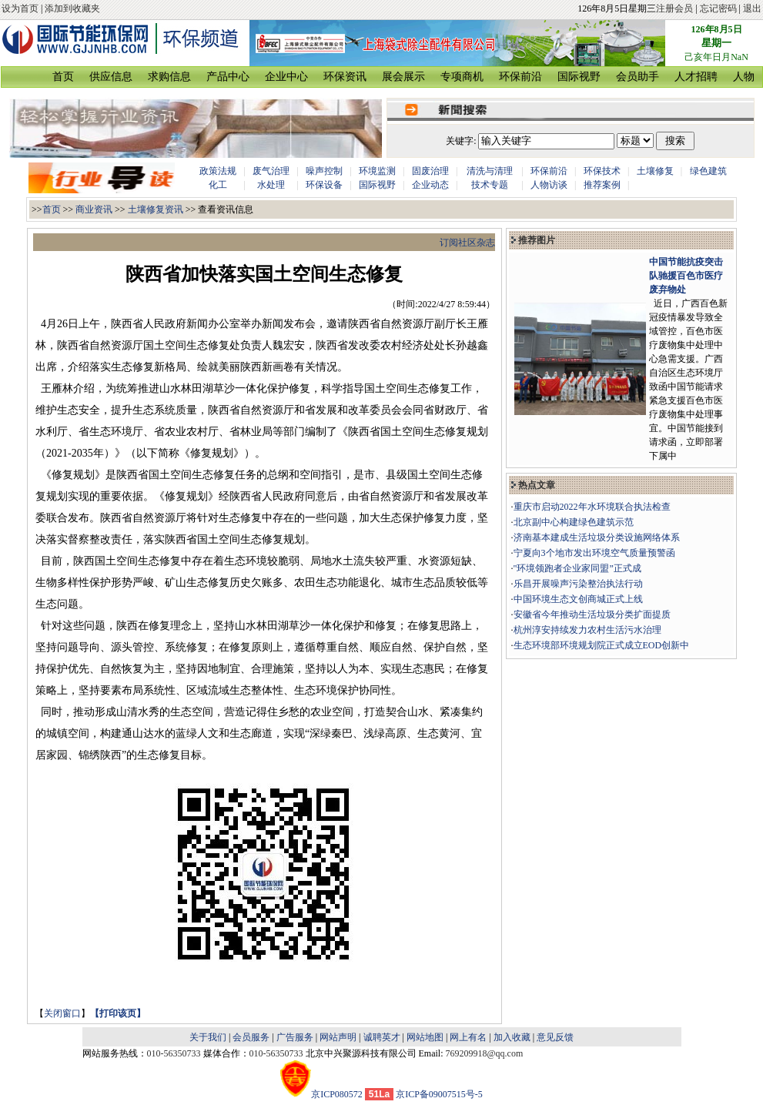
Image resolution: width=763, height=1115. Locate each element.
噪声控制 (324, 171)
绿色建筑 (708, 171)
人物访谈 (548, 184)
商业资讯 (93, 209)
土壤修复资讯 (155, 209)
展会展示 (403, 76)
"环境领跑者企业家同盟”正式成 (577, 568)
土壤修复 (655, 171)
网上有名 (468, 1037)
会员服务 (251, 1037)
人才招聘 (696, 76)
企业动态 (430, 184)
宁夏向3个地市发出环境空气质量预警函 (594, 552)
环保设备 (324, 184)
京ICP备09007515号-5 (439, 1094)
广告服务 (294, 1037)
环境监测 (377, 171)
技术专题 (489, 184)
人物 (744, 76)
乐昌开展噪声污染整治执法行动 (578, 583)
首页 (63, 76)
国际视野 (579, 76)
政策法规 (217, 171)
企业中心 (286, 76)
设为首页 (20, 8)
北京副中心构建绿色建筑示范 (574, 522)
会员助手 (637, 76)
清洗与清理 (490, 171)
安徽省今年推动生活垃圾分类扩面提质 (592, 614)
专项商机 (462, 76)
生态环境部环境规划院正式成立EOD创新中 (602, 645)
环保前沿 (520, 76)
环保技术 (602, 171)
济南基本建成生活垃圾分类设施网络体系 (597, 537)
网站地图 (425, 1037)
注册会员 (674, 8)
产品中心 (227, 76)
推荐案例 (602, 184)
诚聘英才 (381, 1037)
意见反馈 (555, 1037)
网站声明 (338, 1037)
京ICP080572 (321, 1094)
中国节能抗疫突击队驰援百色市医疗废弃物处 (686, 275)
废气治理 (271, 171)
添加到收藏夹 (72, 8)
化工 (218, 184)
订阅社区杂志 (467, 242)
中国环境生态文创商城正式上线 (578, 599)
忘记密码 (718, 8)
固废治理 (430, 171)
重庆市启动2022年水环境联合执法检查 (592, 506)
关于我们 (207, 1037)
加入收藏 (512, 1037)
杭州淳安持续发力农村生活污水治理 (587, 629)
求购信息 (169, 76)
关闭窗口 (62, 1013)
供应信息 (110, 76)
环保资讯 (344, 76)
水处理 (271, 184)
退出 (752, 8)
